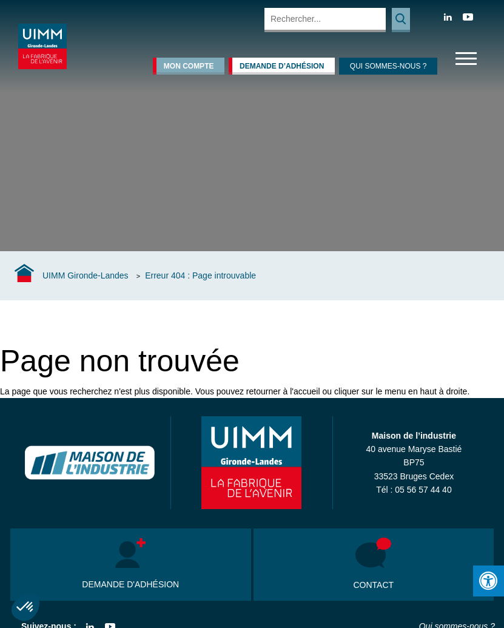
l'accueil (305, 391)
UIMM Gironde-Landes (85, 275)
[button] (25, 607)
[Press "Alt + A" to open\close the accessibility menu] (488, 581)
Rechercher (401, 20)
